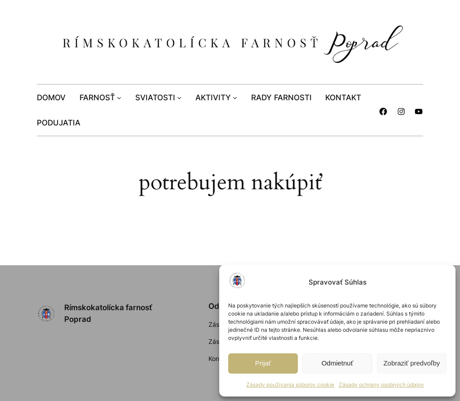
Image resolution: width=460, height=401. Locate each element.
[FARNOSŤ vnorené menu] (119, 97)
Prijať (263, 363)
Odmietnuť (338, 363)
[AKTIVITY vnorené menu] (235, 97)
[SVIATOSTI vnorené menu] (179, 97)
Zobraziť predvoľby (411, 363)
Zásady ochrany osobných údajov (381, 384)
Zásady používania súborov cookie (290, 384)
